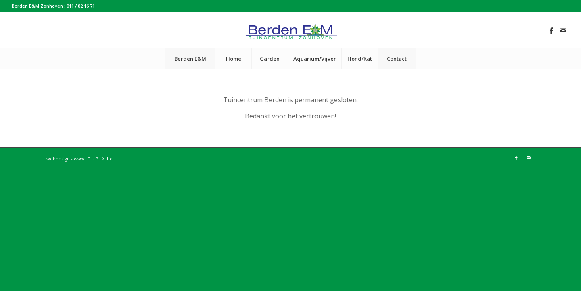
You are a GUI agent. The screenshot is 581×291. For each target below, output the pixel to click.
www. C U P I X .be (93, 159)
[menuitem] (190, 58)
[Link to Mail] (563, 30)
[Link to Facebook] (551, 30)
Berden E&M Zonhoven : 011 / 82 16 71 (53, 6)
